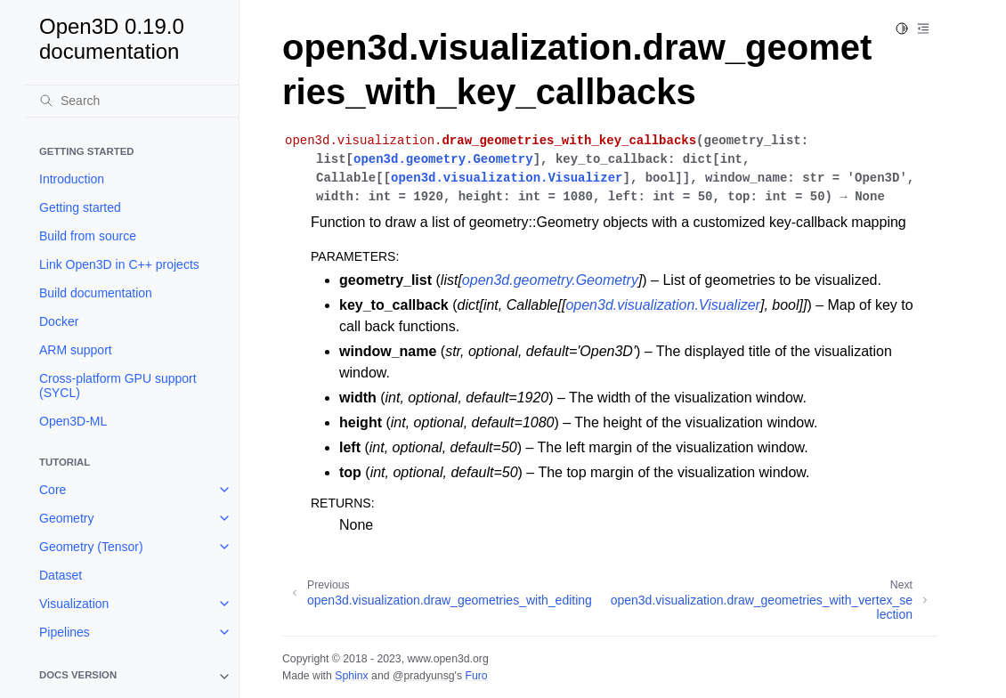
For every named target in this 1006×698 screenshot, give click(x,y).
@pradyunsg (424, 676)
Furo (476, 676)
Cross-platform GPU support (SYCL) (118, 385)
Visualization (74, 604)
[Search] (132, 101)
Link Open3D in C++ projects (119, 264)
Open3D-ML (73, 421)
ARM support (75, 350)
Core (52, 490)
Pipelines (64, 632)
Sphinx (351, 676)
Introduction (71, 179)
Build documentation (95, 293)
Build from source (87, 236)
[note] (132, 676)
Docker (58, 321)
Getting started (80, 207)
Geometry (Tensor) (91, 547)
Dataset (60, 575)
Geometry (66, 518)
